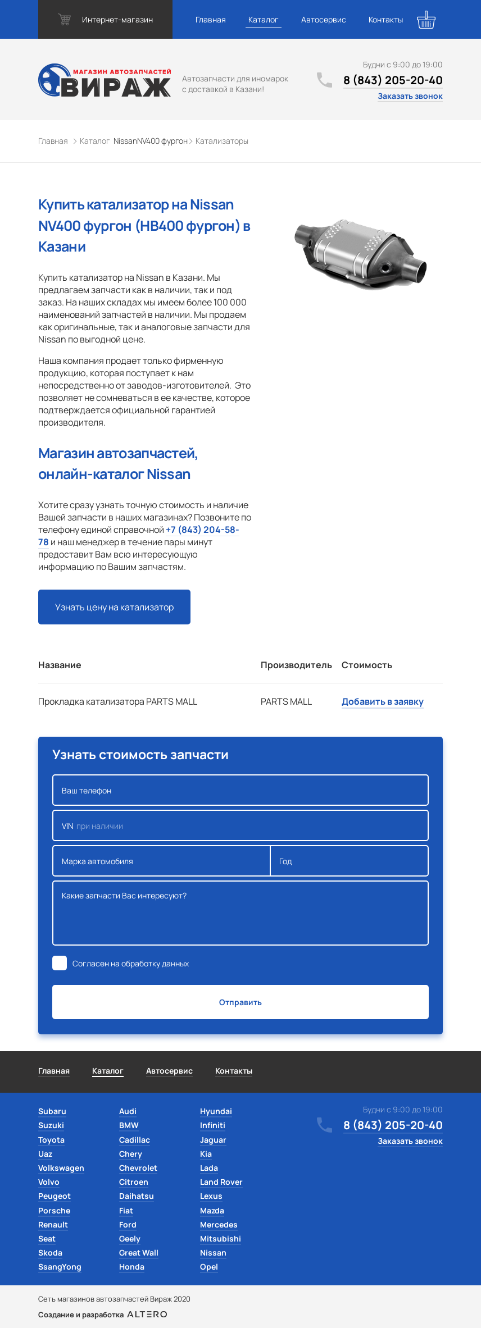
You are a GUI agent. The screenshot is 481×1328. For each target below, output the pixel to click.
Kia (206, 1153)
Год (349, 860)
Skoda (50, 1252)
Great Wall (138, 1252)
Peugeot (54, 1195)
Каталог (263, 19)
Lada (209, 1167)
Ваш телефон (240, 790)
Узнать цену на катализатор (114, 607)
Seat (47, 1238)
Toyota (51, 1139)
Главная (211, 19)
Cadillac (134, 1139)
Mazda (212, 1210)
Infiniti (212, 1125)
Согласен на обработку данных (130, 963)
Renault (53, 1224)
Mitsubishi (220, 1238)
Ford (128, 1224)
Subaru (52, 1111)
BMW (129, 1125)
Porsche (54, 1210)
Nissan (213, 1252)
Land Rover (221, 1181)
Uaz (45, 1153)
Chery (130, 1153)
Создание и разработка (102, 1314)
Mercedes (219, 1224)
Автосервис (323, 19)
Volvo (49, 1181)
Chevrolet (138, 1167)
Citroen (133, 1181)
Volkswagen (61, 1167)
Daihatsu (136, 1195)
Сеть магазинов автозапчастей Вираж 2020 (114, 1299)
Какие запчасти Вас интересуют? (240, 913)
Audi (128, 1111)
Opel (209, 1266)
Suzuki (51, 1125)
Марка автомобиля (161, 860)
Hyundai (216, 1111)
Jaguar (213, 1139)
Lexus (211, 1195)
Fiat (126, 1210)
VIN (240, 825)
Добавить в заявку (383, 701)
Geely (129, 1238)
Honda (131, 1266)
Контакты (386, 19)
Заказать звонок (410, 95)
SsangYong (59, 1266)
